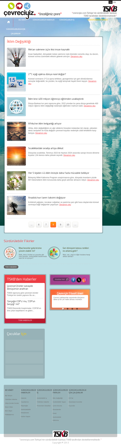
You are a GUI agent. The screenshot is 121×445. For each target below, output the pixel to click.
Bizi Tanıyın (8, 395)
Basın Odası (9, 407)
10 (68, 224)
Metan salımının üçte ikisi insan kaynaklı (48, 49)
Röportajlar (24, 406)
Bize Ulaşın (8, 411)
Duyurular (72, 406)
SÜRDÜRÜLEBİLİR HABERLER (44, 20)
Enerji (54, 413)
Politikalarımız (9, 414)
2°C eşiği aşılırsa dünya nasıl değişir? (47, 74)
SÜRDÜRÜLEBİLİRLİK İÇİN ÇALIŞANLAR (15, 31)
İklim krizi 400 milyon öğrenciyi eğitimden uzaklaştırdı (56, 99)
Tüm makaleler (11, 267)
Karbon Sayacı (25, 416)
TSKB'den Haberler (11, 399)
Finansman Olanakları (44, 406)
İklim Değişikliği (58, 398)
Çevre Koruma (57, 406)
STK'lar (71, 398)
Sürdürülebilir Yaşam (59, 402)
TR (110, 2)
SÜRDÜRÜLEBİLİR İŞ (66, 20)
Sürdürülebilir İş (42, 398)
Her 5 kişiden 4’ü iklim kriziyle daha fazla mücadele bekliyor (58, 173)
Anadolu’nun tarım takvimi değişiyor (47, 197)
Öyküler (24, 358)
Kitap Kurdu (24, 370)
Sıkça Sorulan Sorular (12, 403)
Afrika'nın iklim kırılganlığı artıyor (44, 123)
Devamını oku (76, 56)
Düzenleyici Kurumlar (75, 402)
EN (114, 2)
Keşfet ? (24, 345)
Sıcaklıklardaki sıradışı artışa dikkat (45, 148)
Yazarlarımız (25, 402)
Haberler (23, 398)
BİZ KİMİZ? (9, 390)
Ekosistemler (57, 409)
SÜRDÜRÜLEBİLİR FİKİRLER (97, 20)
